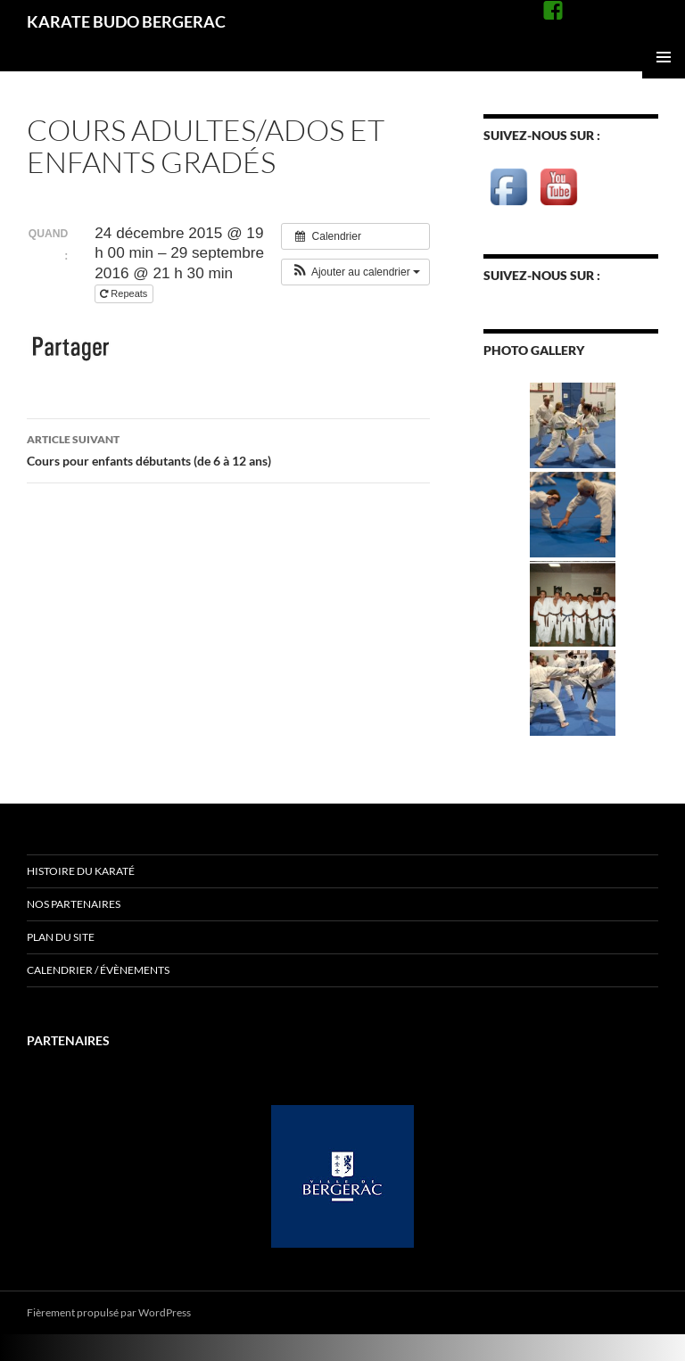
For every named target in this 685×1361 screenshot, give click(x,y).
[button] (355, 272)
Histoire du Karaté (81, 871)
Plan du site (61, 937)
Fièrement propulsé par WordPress (109, 1312)
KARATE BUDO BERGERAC (126, 21)
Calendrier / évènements (98, 970)
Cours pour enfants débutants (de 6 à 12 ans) (228, 448)
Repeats (125, 293)
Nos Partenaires (73, 904)
